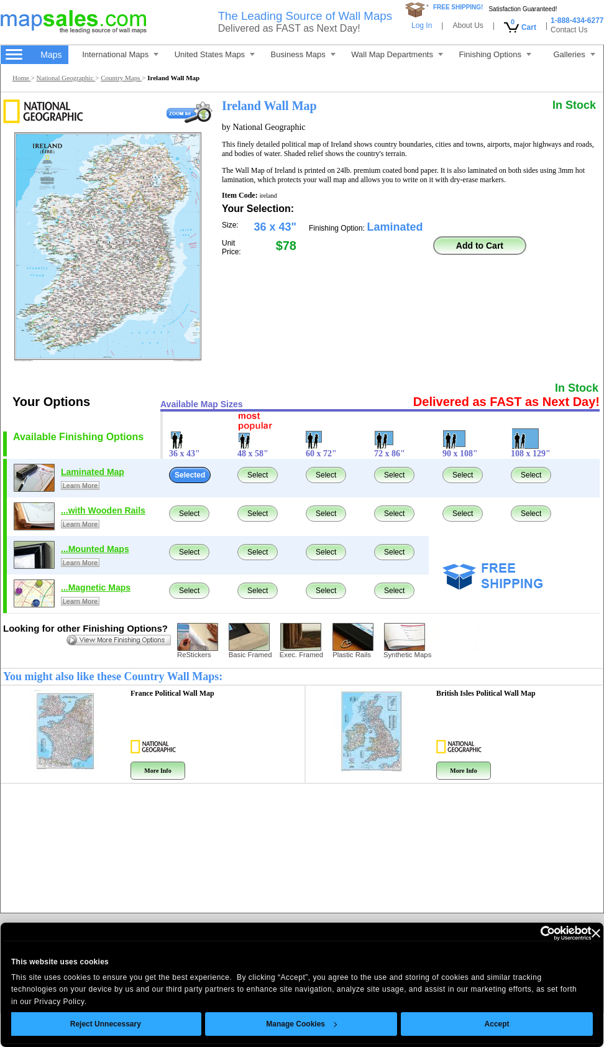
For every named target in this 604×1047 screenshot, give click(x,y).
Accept (479, 1024)
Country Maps (121, 77)
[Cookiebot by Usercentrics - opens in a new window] (519, 933)
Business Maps (303, 54)
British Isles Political (486, 693)
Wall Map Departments (397, 54)
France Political (172, 693)
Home (21, 77)
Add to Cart (479, 246)
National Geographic (66, 77)
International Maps (120, 54)
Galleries (574, 54)
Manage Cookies (284, 1024)
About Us (467, 25)
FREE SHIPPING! (458, 7)
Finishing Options (495, 54)
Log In (421, 25)
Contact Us (569, 29)
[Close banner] (578, 933)
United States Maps (215, 54)
